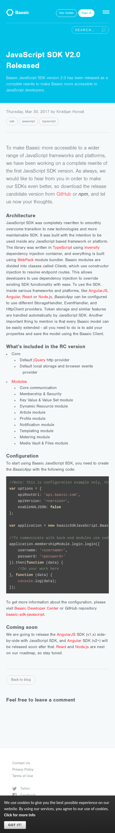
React (27, 297)
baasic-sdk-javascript (25, 615)
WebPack (25, 260)
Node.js (45, 297)
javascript (28, 121)
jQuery (39, 360)
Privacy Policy (23, 770)
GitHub (63, 194)
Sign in (86, 13)
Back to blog (21, 680)
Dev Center (66, 13)
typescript (48, 121)
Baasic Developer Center (36, 609)
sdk (11, 121)
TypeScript (62, 248)
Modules (19, 382)
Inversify (92, 248)
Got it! (15, 825)
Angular (13, 297)
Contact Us (21, 763)
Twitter (21, 789)
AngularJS (98, 291)
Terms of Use (22, 776)
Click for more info (19, 814)
